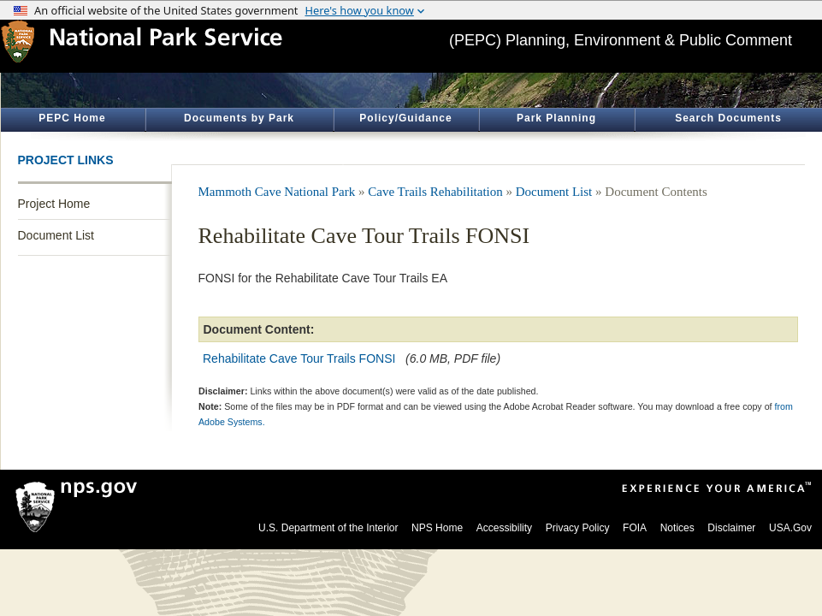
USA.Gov (790, 528)
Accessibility (504, 528)
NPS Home (437, 528)
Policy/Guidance (405, 118)
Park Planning (556, 118)
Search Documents (728, 118)
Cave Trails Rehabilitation (435, 191)
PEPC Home (71, 118)
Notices (677, 528)
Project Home (54, 203)
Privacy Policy (578, 528)
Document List (56, 235)
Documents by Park (239, 118)
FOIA (635, 528)
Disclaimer (731, 528)
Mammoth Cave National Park (277, 191)
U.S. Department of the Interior (328, 528)
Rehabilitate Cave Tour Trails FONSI (299, 358)
